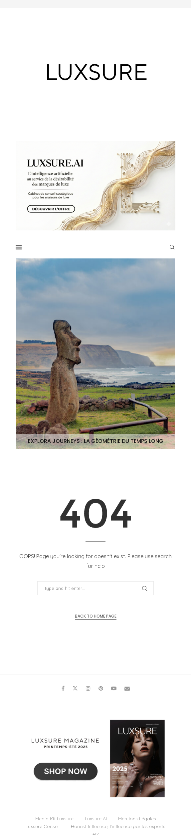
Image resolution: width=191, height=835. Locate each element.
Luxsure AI (96, 819)
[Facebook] (63, 688)
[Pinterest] (100, 688)
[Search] (172, 247)
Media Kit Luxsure (54, 819)
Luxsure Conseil (43, 826)
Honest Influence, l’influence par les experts (118, 826)
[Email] (127, 688)
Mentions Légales (137, 819)
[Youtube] (113, 688)
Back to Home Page (95, 616)
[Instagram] (88, 688)
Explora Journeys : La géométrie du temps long (95, 441)
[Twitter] (75, 688)
